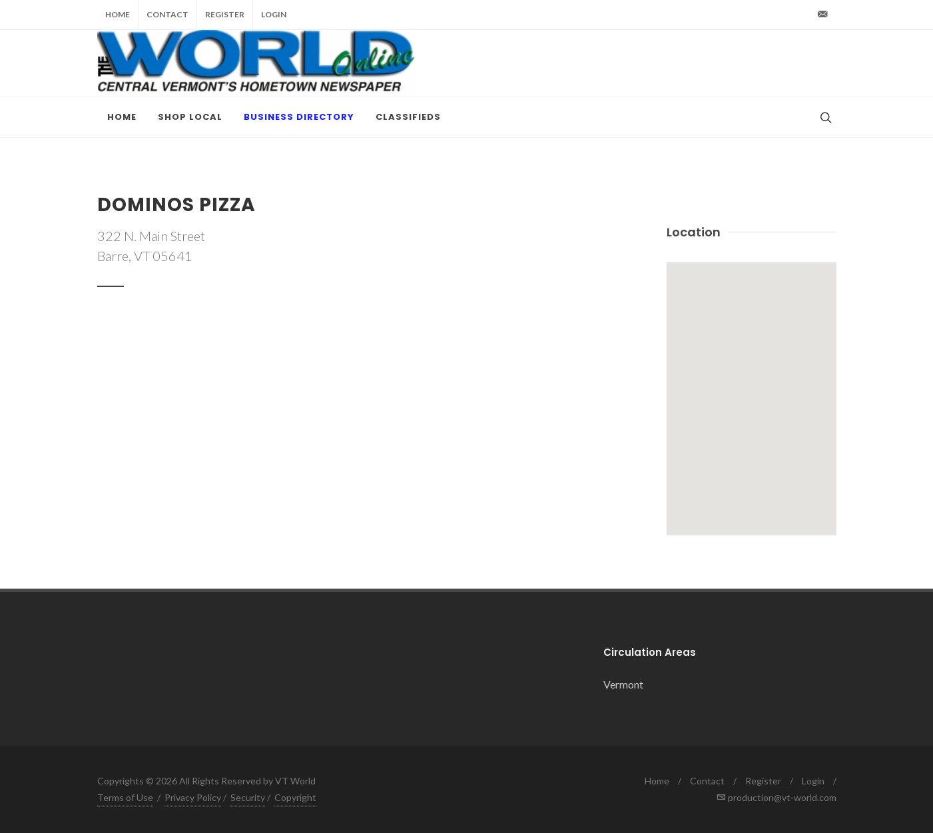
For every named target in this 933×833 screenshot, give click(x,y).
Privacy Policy (192, 797)
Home (117, 14)
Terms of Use (125, 797)
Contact (167, 14)
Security (247, 797)
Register (224, 14)
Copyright (295, 797)
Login (273, 14)
